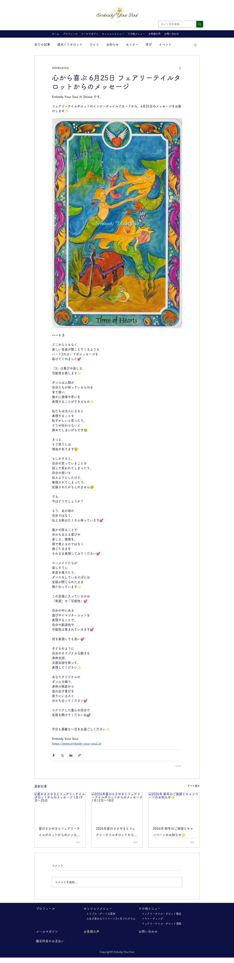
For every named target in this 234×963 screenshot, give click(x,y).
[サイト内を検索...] (175, 24)
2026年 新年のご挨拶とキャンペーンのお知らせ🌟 (173, 831)
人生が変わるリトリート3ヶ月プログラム (112, 918)
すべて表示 (193, 786)
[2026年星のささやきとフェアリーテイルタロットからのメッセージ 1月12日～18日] (117, 806)
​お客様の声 (91, 931)
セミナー (132, 44)
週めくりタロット (70, 44)
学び (149, 44)
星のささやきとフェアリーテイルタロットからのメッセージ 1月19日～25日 (59, 832)
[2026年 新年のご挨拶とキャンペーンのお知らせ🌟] (174, 806)
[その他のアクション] (180, 68)
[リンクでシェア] (79, 755)
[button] (113, 33)
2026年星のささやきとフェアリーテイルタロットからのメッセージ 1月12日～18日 (116, 832)
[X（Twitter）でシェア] (62, 755)
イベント (165, 44)
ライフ (94, 44)
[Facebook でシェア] (53, 755)
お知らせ (112, 44)
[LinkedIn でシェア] (70, 755)
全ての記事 (42, 44)
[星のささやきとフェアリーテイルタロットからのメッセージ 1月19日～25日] (59, 806)
